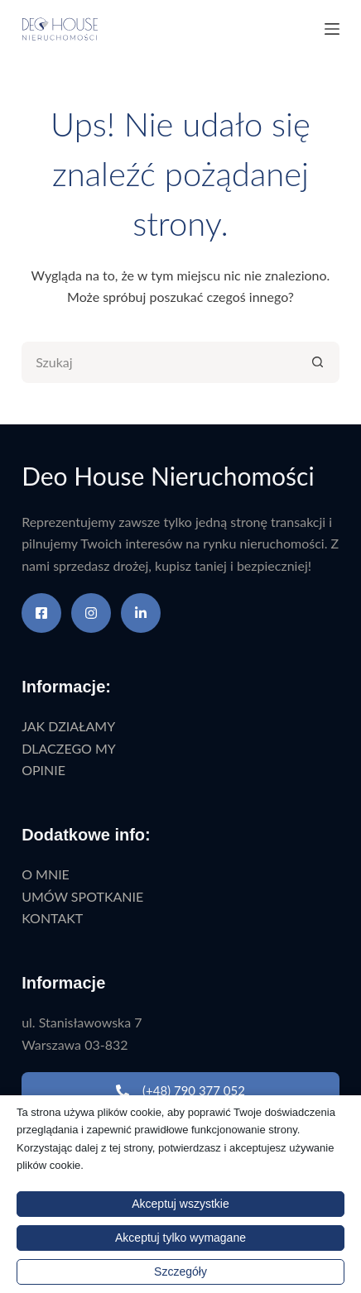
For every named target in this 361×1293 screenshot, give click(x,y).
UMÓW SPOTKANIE (82, 896)
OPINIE (43, 770)
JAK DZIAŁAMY (68, 726)
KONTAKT (52, 918)
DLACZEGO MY (69, 748)
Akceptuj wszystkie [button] (180, 1203)
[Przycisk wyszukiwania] (318, 362)
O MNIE (46, 874)
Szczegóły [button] (180, 1271)
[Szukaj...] (160, 362)
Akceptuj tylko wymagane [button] (180, 1237)
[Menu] (332, 29)
